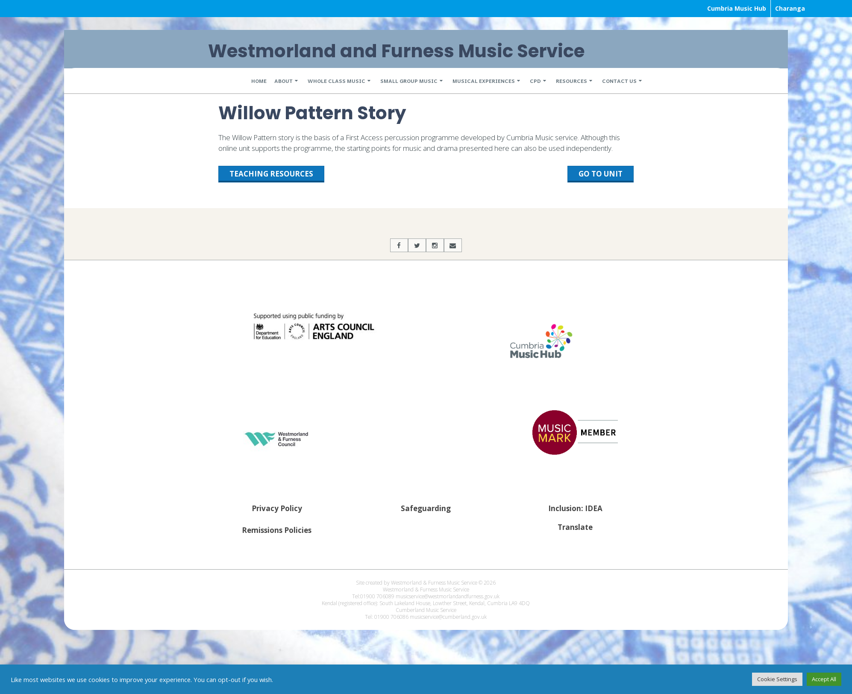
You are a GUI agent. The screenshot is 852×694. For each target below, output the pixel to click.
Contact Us (619, 80)
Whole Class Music (336, 80)
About (283, 80)
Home (259, 80)
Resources (571, 80)
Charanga (790, 8)
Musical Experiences (483, 80)
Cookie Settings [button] (777, 679)
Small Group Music (409, 80)
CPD (535, 80)
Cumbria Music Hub (736, 8)
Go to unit (601, 174)
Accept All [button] (824, 679)
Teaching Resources (271, 174)
